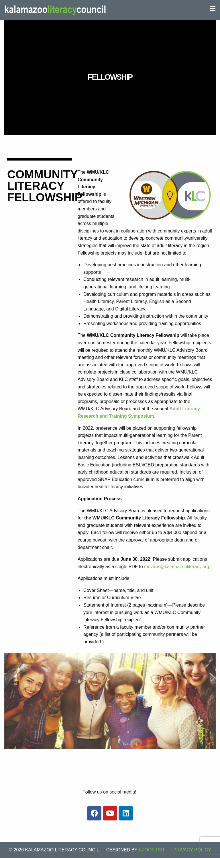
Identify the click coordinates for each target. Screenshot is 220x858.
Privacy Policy (192, 849)
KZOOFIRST (152, 849)
